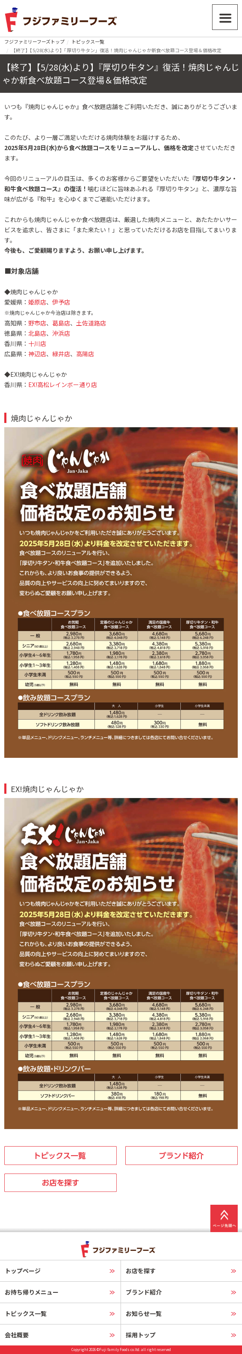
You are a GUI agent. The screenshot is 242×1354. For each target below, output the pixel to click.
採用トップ (141, 1334)
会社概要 (17, 1334)
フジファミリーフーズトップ (34, 41)
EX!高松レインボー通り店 (62, 384)
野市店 (37, 323)
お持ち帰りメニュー (32, 1292)
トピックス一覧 (87, 41)
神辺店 (37, 353)
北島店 (37, 333)
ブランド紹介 (144, 1292)
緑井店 (61, 353)
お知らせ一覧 (144, 1313)
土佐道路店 (91, 323)
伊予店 (61, 302)
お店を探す (141, 1270)
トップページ (23, 1270)
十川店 (37, 343)
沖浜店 (61, 333)
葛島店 (61, 323)
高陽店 (85, 353)
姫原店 (37, 302)
